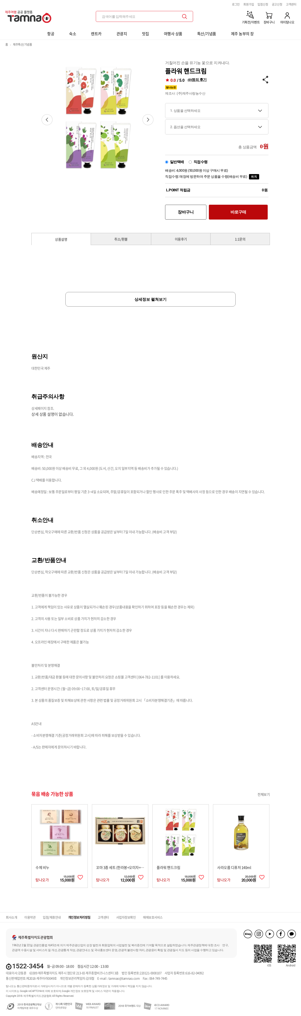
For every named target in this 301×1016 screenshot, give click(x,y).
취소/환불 (121, 239)
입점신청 (262, 4)
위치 (254, 176)
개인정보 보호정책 (80, 991)
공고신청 (277, 4)
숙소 (72, 33)
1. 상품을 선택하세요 (185, 111)
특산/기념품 (206, 33)
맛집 (145, 33)
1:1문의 (240, 239)
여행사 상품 (173, 33)
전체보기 (263, 794)
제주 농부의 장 (242, 33)
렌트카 (96, 33)
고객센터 (291, 4)
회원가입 (248, 4)
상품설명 (61, 239)
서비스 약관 (101, 991)
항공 (50, 33)
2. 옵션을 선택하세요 (185, 127)
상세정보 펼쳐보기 (150, 299)
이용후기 (181, 239)
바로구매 (238, 212)
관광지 (121, 33)
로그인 (236, 4)
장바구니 (186, 212)
